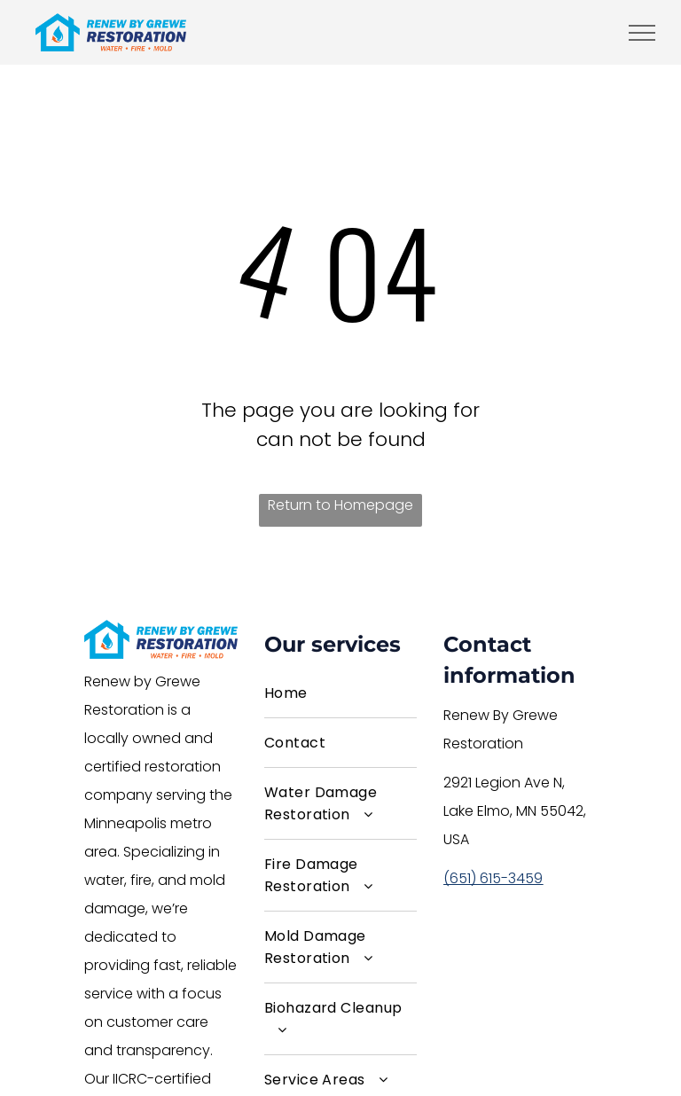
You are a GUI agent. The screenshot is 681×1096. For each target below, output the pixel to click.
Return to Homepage (340, 505)
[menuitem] (341, 693)
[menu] (642, 33)
